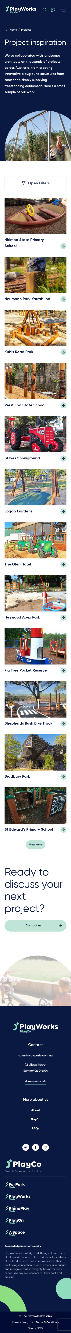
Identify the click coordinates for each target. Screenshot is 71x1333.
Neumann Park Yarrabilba (27, 301)
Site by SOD (35, 1328)
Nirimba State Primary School (24, 245)
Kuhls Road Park (19, 354)
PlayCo (35, 1119)
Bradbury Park (17, 778)
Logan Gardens (18, 513)
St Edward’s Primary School (29, 831)
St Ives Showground (22, 460)
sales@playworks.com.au (35, 1055)
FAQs (35, 1128)
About (35, 1110)
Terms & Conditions (47, 1322)
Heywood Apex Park (22, 619)
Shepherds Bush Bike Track (28, 725)
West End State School (25, 407)
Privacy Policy (20, 1322)
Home (11, 30)
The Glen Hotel (18, 566)
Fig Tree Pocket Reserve (26, 672)
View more (35, 846)
